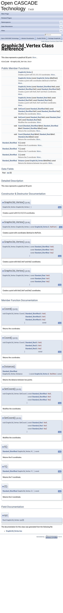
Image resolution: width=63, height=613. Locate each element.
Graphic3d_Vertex (24, 72)
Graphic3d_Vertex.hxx (14, 531)
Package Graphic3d (54, 38)
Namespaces (32, 22)
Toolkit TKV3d (41, 38)
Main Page (5, 14)
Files (32, 30)
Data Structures (32, 26)
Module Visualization (28, 38)
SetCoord (21, 109)
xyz (8, 173)
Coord (20, 126)
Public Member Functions (48, 41)
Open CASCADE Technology (10, 38)
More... (34, 57)
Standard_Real (42, 98)
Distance (21, 161)
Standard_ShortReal (44, 87)
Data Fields (59, 41)
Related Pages (6, 18)
